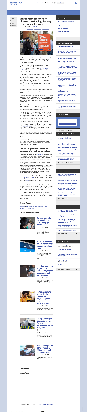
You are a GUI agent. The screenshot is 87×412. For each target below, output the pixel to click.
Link (13, 23)
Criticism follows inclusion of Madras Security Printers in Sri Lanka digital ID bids (67, 73)
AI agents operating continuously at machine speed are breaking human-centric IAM (67, 79)
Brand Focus (46, 9)
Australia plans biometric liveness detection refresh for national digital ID (67, 96)
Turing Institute (30, 208)
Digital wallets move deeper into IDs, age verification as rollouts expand (67, 62)
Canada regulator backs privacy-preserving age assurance (44, 221)
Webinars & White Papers (61, 9)
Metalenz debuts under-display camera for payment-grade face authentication (44, 297)
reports (39, 188)
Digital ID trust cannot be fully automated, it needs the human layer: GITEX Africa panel (67, 194)
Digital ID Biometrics (63, 198)
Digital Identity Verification (65, 25)
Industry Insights (40, 9)
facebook (52, 3)
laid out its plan (40, 154)
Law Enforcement (45, 29)
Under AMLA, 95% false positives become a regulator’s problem (66, 159)
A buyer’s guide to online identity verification (66, 215)
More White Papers (62, 233)
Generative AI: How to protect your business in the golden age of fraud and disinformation (67, 221)
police (46, 206)
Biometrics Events (68, 9)
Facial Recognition (37, 29)
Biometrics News (13, 9)
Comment (14, 25)
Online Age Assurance (63, 31)
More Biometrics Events (64, 269)
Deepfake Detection (63, 28)
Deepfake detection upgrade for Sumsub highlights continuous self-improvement (45, 270)
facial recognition (39, 206)
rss (45, 3)
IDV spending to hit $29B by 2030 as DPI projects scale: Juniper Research (45, 349)
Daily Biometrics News (63, 111)
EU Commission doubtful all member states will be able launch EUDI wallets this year (67, 68)
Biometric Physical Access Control (66, 21)
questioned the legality (29, 177)
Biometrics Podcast (76, 9)
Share (13, 18)
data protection (30, 206)
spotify (55, 3)
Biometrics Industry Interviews (65, 162)
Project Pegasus (27, 126)
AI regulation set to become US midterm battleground (65, 90)
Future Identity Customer (67, 261)
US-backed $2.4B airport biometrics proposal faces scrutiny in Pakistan (67, 57)
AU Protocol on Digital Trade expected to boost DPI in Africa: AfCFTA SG (67, 189)
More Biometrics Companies (65, 130)
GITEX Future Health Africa (67, 250)
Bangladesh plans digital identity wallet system (66, 101)
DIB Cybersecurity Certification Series (67, 245)
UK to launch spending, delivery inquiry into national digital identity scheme (67, 85)
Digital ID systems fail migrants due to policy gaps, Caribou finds (67, 175)
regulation (22, 208)
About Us (36, 2)
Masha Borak (35, 26)
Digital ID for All (21, 9)
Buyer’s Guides (27, 9)
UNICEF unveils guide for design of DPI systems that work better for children (67, 179)
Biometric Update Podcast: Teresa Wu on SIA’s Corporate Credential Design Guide (67, 149)
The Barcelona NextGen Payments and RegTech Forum (67, 256)
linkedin (48, 3)
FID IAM (67, 265)
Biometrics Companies (52, 9)
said (34, 166)
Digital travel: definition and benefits (67, 230)
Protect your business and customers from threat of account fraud (67, 211)
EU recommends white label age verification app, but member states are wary (67, 106)
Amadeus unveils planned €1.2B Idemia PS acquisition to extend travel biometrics (67, 52)
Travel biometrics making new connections (65, 47)
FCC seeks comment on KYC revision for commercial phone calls (45, 244)
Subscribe (41, 2)
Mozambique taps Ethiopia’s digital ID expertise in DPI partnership (67, 184)
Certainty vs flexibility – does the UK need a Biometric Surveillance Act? (67, 143)
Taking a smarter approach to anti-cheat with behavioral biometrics (67, 154)
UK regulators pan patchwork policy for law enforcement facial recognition (45, 323)
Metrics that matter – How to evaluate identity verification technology (67, 226)
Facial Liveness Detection (64, 35)
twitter (50, 3)
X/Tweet (13, 20)
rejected (27, 180)
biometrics (22, 206)
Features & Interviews (33, 9)
